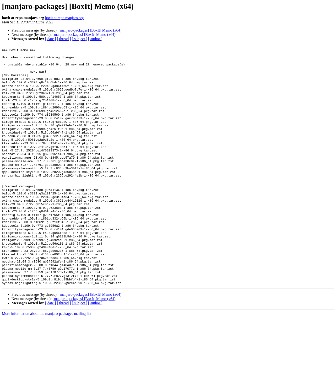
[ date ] (50, 39)
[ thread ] (64, 39)
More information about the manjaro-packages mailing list (46, 361)
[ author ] (95, 39)
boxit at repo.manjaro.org (64, 18)
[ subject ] (79, 39)
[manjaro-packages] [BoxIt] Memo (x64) (90, 30)
